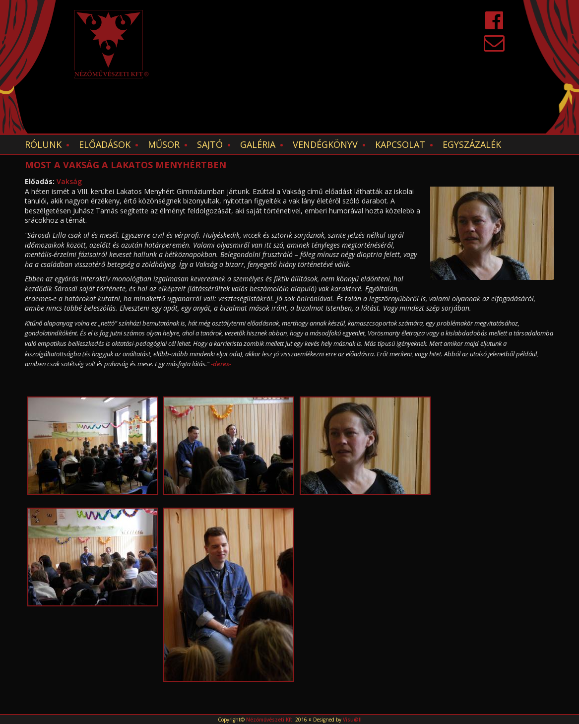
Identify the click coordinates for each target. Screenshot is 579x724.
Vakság (69, 181)
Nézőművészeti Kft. (270, 719)
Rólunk (43, 144)
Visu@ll (352, 719)
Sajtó (210, 144)
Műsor (164, 144)
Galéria (257, 144)
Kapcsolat (400, 144)
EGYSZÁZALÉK (472, 144)
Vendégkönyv (325, 144)
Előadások (104, 144)
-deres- (221, 363)
